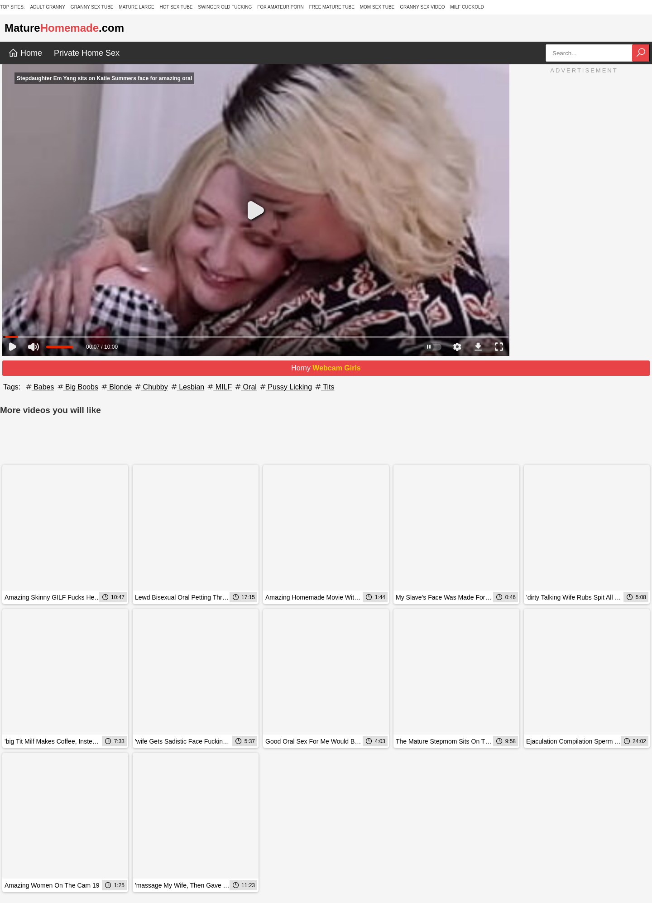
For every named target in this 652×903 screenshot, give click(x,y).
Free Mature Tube (332, 7)
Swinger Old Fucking (225, 7)
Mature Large (136, 7)
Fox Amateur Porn (280, 7)
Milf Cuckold (467, 7)
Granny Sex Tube (92, 7)
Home (25, 53)
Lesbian (187, 387)
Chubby (151, 387)
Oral (245, 387)
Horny (326, 368)
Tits (324, 387)
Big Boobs (77, 387)
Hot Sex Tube (175, 7)
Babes (39, 387)
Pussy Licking (285, 387)
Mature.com (64, 28)
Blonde (116, 387)
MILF (219, 387)
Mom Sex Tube (377, 7)
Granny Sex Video (422, 7)
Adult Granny (47, 7)
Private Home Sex (87, 53)
